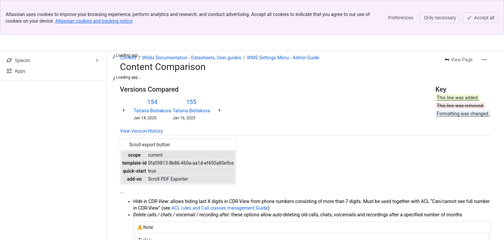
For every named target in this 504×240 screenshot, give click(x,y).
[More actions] (484, 60)
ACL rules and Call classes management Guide (219, 208)
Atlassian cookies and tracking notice (94, 21)
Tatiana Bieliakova (152, 110)
